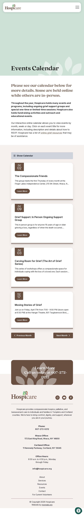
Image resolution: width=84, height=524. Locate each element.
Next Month (63, 335)
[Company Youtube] (64, 397)
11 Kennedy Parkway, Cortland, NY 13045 (42, 448)
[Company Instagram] (57, 397)
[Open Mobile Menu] (77, 7)
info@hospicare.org (42, 468)
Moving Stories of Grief (28, 305)
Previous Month (23, 335)
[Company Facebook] (71, 397)
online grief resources (51, 133)
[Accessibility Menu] (78, 510)
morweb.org (47, 505)
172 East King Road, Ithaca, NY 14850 (42, 438)
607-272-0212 (54, 375)
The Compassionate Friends (31, 176)
